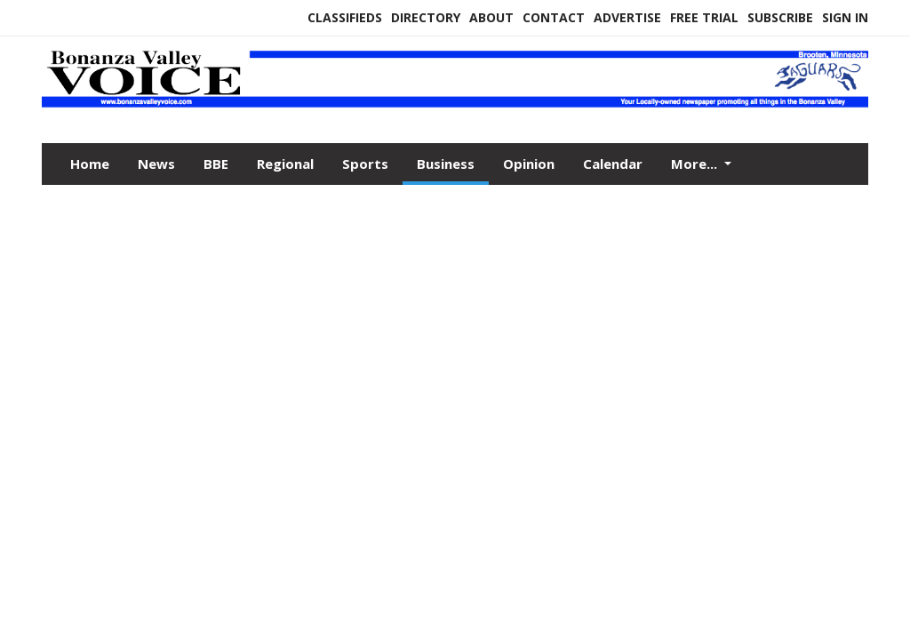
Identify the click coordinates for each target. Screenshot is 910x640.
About (491, 17)
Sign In (845, 17)
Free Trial (704, 17)
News (156, 163)
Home (89, 163)
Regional (285, 163)
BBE (216, 163)
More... (696, 163)
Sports (365, 163)
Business (446, 163)
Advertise (627, 17)
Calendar (613, 163)
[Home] (455, 105)
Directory (425, 17)
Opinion (529, 163)
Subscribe (780, 17)
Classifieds (344, 17)
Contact (554, 17)
